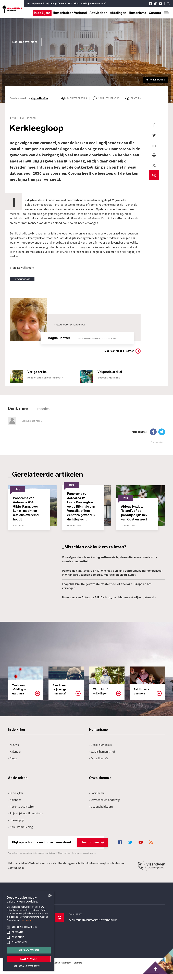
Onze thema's (98, 758)
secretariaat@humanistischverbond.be (93, 920)
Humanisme (137, 13)
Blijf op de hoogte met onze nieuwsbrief (58, 842)
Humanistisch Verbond (70, 13)
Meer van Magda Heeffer (119, 351)
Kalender (14, 752)
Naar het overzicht (24, 42)
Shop (76, 3)
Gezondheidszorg (101, 807)
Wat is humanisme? (102, 752)
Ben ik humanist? (100, 745)
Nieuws (13, 745)
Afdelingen (118, 13)
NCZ (70, 3)
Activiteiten (98, 13)
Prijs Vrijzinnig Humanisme (25, 813)
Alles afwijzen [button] (28, 958)
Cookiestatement (62, 963)
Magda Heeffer (39, 98)
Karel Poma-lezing (20, 827)
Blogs (12, 758)
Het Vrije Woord (35, 3)
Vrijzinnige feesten (56, 3)
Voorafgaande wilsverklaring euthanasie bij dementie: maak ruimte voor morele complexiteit (109, 559)
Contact (155, 13)
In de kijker (42, 13)
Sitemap (78, 963)
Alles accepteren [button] (29, 950)
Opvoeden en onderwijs (104, 800)
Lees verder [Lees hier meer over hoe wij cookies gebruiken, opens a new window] (26, 920)
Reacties (136, 98)
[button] (29, 965)
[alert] (28, 931)
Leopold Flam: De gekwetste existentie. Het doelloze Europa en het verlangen (107, 586)
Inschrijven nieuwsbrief (93, 3)
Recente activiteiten (21, 807)
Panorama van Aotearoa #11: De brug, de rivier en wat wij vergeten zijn (109, 597)
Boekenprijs (16, 820)
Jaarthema (97, 793)
